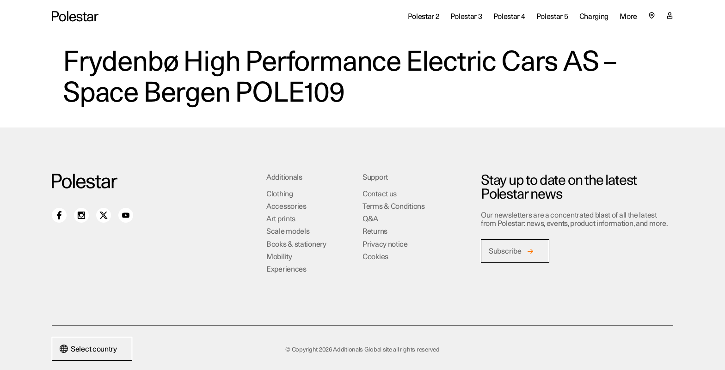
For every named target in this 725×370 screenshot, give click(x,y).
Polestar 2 (423, 16)
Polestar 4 (509, 16)
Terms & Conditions (393, 206)
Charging (594, 16)
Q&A (370, 219)
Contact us (379, 194)
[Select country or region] (651, 15)
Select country (88, 349)
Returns (374, 231)
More (628, 16)
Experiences (286, 269)
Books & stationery (296, 244)
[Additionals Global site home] (75, 16)
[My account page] (669, 16)
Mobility (279, 257)
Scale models (287, 231)
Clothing (279, 194)
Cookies (375, 257)
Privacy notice (385, 244)
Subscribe (505, 251)
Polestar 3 (466, 16)
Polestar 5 (552, 16)
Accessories (286, 206)
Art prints (280, 219)
